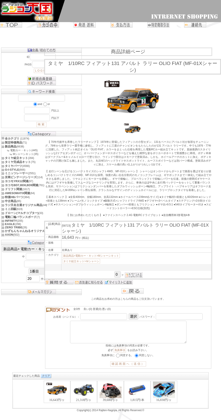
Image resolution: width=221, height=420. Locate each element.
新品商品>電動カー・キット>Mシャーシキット (91, 255)
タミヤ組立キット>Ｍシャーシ (81, 261)
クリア (46, 380)
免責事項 (119, 354)
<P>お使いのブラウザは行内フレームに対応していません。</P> (110, 398)
